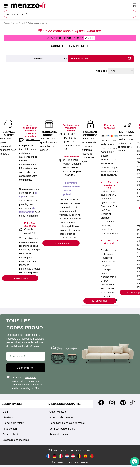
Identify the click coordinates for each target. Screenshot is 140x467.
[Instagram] (112, 402)
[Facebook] (101, 402)
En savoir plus (20, 278)
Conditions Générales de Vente (67, 423)
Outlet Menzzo (57, 411)
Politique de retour (13, 423)
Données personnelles (62, 428)
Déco (15, 23)
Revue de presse (59, 434)
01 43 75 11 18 (72, 134)
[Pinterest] (123, 402)
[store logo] (70, 4)
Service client (10, 434)
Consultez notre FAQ (29, 231)
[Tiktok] (132, 402)
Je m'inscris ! (25, 367)
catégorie (37, 58)
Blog (5, 411)
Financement (10, 428)
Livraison (8, 417)
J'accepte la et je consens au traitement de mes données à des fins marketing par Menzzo (25, 383)
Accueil (7, 23)
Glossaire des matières (16, 439)
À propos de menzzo (61, 417)
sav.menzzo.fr (33, 139)
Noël (23, 23)
